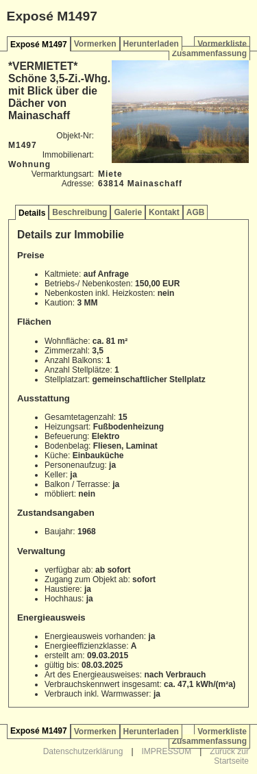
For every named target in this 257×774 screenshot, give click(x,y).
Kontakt (164, 212)
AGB (195, 212)
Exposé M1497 (38, 44)
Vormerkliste (222, 44)
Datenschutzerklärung (83, 751)
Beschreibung (79, 212)
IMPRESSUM (167, 751)
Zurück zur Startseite (229, 756)
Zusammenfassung (209, 53)
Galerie (128, 212)
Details (32, 213)
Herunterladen (151, 44)
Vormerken (95, 44)
